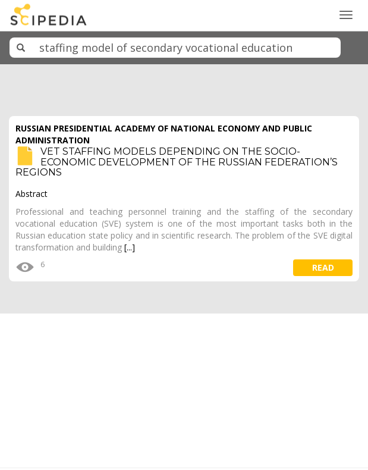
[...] (129, 247)
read (323, 267)
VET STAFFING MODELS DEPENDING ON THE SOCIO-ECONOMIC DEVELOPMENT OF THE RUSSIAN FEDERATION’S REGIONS (176, 162)
